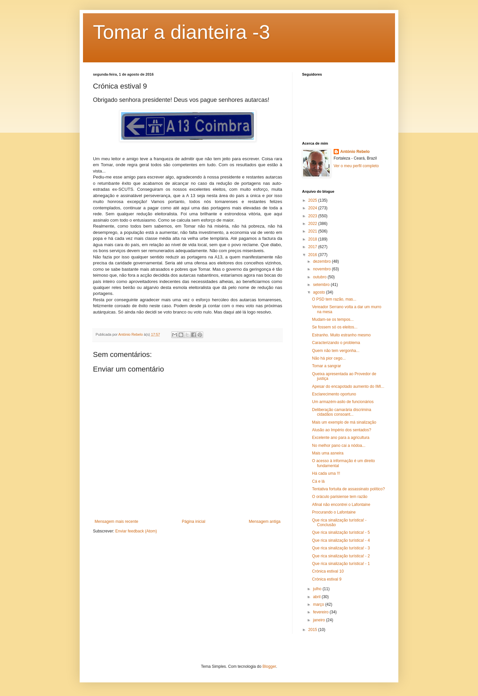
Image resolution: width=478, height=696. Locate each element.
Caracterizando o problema (336, 342)
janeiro (319, 620)
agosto (319, 292)
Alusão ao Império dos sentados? (341, 430)
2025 (313, 200)
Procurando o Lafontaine (334, 512)
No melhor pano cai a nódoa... (338, 445)
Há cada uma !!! (326, 473)
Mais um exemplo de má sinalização (344, 422)
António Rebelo (355, 151)
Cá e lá (318, 481)
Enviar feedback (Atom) (136, 531)
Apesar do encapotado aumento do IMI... (348, 386)
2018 (313, 239)
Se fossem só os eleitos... (335, 327)
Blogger (269, 666)
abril (317, 596)
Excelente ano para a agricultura (340, 437)
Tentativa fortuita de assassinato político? (348, 489)
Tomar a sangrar (326, 366)
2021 (313, 231)
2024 (313, 208)
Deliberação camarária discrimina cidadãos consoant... (341, 412)
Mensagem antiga (264, 521)
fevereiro (321, 612)
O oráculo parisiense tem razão (339, 496)
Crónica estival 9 (327, 579)
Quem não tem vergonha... (335, 350)
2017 (313, 246)
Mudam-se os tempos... (333, 319)
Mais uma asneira (328, 453)
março (319, 604)
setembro (322, 284)
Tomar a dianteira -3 (181, 32)
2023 (313, 216)
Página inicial (193, 521)
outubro (320, 277)
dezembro (322, 261)
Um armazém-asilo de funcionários (342, 401)
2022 (313, 223)
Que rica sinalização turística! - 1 (341, 563)
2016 (313, 254)
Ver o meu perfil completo (356, 166)
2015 (313, 629)
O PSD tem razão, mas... (334, 299)
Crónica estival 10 (328, 571)
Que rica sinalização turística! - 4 (341, 540)
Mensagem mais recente (116, 521)
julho (318, 589)
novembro (322, 269)
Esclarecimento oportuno (334, 394)
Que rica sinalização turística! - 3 (341, 548)
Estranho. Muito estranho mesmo (341, 335)
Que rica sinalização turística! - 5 (341, 532)
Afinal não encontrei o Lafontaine (341, 504)
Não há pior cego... (329, 358)
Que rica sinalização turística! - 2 (341, 556)
